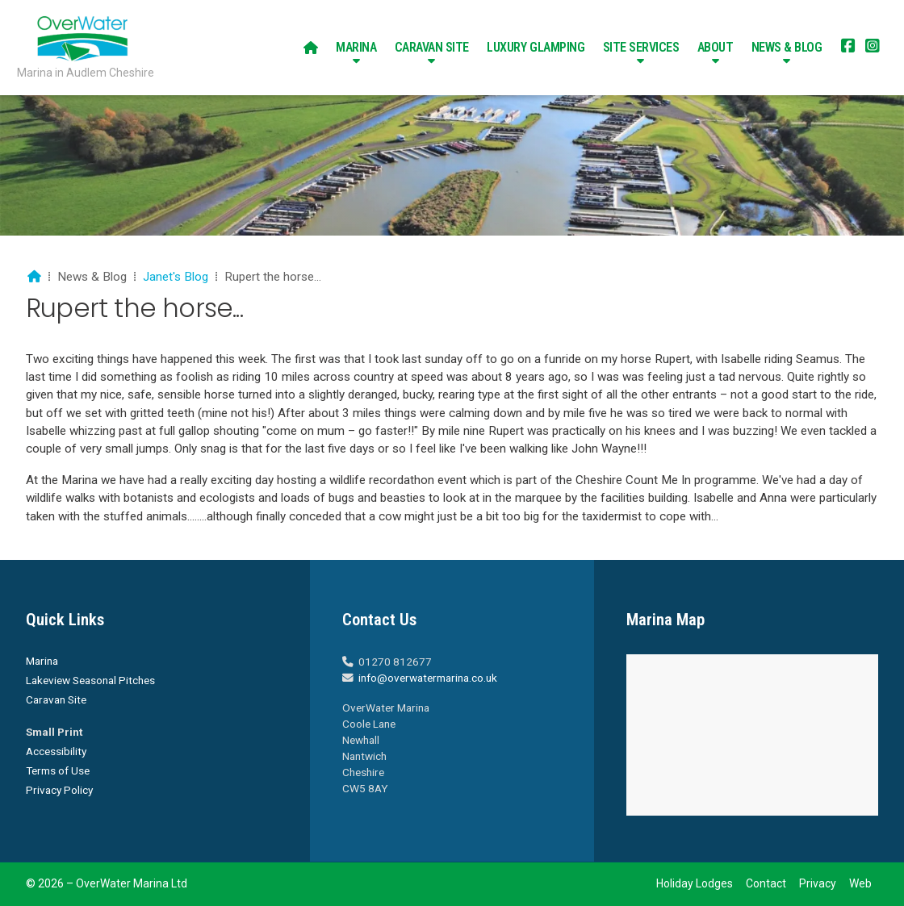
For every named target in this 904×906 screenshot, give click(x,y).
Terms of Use (58, 770)
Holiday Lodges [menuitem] (694, 883)
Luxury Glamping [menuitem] (535, 47)
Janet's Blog (175, 276)
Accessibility (56, 751)
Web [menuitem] (860, 883)
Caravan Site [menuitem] (432, 47)
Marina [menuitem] (356, 47)
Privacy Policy (59, 789)
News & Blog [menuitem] (786, 47)
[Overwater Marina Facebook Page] (848, 47)
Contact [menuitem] (766, 883)
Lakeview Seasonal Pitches (90, 680)
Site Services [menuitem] (641, 47)
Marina (42, 660)
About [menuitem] (715, 47)
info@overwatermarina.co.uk (427, 677)
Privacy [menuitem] (817, 883)
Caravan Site (56, 699)
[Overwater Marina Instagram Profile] (872, 47)
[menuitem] (311, 47)
